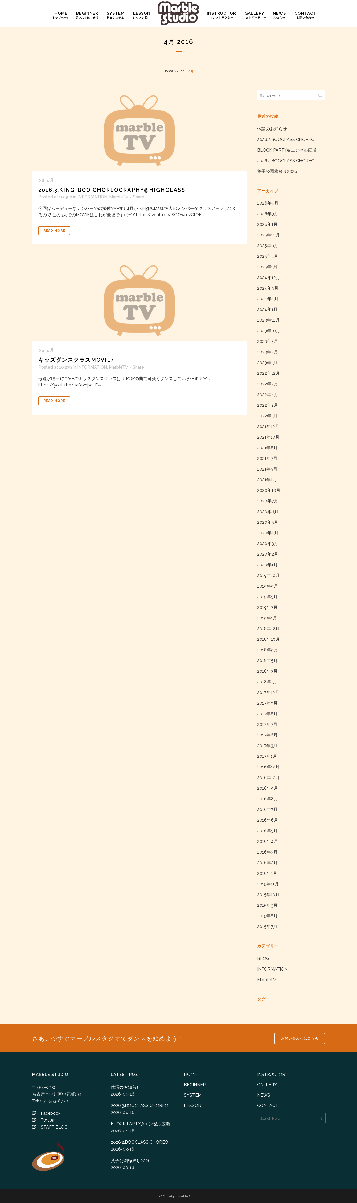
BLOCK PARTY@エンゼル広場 (286, 150)
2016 (181, 71)
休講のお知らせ (272, 128)
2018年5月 (267, 660)
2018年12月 (268, 628)
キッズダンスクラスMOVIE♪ (76, 360)
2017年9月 (267, 703)
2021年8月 (267, 447)
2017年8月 (267, 713)
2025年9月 (267, 245)
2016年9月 (267, 788)
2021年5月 (267, 469)
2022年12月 (268, 373)
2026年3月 (267, 213)
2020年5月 (267, 522)
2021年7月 (267, 458)
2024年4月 (267, 298)
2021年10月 (268, 437)
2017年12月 (268, 692)
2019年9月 (267, 586)
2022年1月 (267, 415)
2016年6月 (267, 820)
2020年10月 (268, 490)
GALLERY (267, 1084)
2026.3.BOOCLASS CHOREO (286, 139)
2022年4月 (267, 394)
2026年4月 (267, 203)
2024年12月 (268, 277)
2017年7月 (267, 724)
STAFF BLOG (50, 1127)
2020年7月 (267, 500)
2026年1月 (267, 224)
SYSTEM (193, 1095)
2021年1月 (267, 479)
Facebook (46, 1113)
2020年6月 (267, 511)
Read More (54, 230)
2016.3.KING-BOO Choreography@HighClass (111, 190)
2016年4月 (267, 841)
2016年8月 (267, 798)
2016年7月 (267, 809)
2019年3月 (267, 607)
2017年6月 (267, 735)
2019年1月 (267, 618)
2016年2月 (267, 862)
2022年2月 (267, 405)
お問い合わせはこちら (299, 1038)
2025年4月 (267, 256)
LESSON (192, 1105)
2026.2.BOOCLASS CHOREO (286, 160)
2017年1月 (267, 756)
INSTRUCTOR (271, 1074)
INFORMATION (92, 196)
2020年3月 (267, 543)
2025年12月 (268, 235)
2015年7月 (267, 926)
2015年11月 (268, 883)
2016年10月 (268, 777)
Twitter (43, 1120)
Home (168, 71)
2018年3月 (267, 671)
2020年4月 (267, 532)
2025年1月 (267, 266)
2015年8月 (267, 915)
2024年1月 (267, 309)
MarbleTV (118, 196)
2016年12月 (268, 766)
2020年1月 (267, 564)
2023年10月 (268, 330)
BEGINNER (195, 1084)
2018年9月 (267, 649)
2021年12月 (268, 426)
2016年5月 (267, 830)
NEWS (263, 1095)
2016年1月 (267, 873)
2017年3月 (267, 745)
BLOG (263, 958)
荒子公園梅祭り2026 (277, 171)
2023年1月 (267, 362)
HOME (190, 1074)
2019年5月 (267, 596)
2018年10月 (268, 639)
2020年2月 (267, 554)
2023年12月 (268, 320)
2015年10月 (268, 894)
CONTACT (267, 1105)
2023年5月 (267, 341)
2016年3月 (267, 852)
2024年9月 (267, 288)
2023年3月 (267, 352)
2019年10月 (268, 575)
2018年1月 (267, 681)
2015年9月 (267, 905)
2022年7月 (267, 383)
